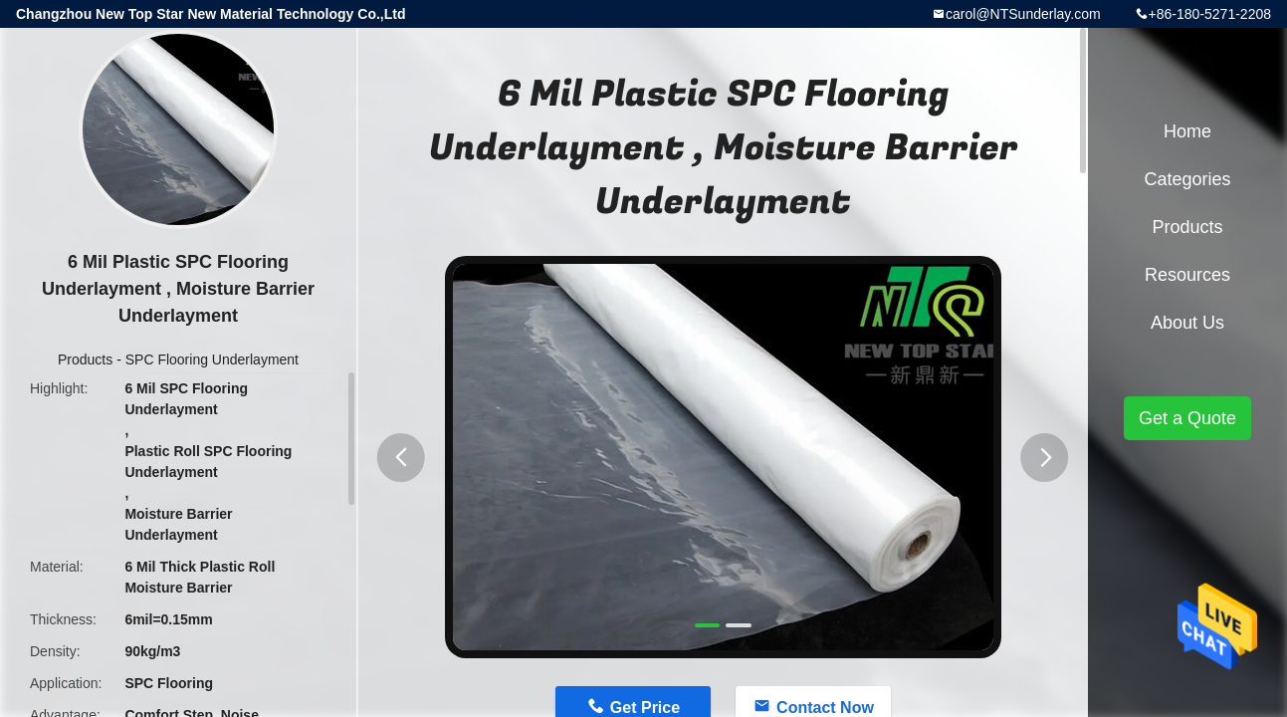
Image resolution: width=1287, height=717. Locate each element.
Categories (1187, 179)
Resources (1187, 275)
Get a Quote (1187, 418)
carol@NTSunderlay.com (1023, 14)
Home (1187, 131)
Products (85, 359)
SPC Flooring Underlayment (212, 359)
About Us (1187, 323)
